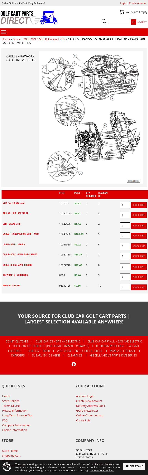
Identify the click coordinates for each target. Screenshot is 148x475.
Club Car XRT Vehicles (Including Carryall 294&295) (51, 346)
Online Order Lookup (89, 415)
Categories (3, 32)
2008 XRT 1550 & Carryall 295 (44, 39)
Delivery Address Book (90, 406)
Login (123, 3)
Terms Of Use (11, 406)
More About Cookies (102, 470)
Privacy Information (14, 410)
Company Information (16, 425)
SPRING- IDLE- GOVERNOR (15, 213)
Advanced (142, 22)
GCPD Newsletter (87, 410)
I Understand (134, 466)
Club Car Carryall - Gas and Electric (115, 341)
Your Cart (122, 12)
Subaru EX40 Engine (46, 355)
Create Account (137, 3)
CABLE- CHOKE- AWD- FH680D (17, 265)
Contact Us (83, 420)
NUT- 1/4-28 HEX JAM (13, 203)
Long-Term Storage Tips (17, 415)
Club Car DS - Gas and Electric (58, 341)
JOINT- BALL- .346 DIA (14, 244)
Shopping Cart (11, 455)
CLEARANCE (74, 355)
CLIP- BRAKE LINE (11, 223)
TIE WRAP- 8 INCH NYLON (15, 275)
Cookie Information (14, 430)
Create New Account (89, 401)
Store (17, 39)
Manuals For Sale (123, 351)
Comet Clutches (17, 341)
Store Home (10, 451)
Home (6, 39)
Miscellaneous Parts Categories (113, 355)
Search (104, 21)
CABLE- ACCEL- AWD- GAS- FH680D (20, 254)
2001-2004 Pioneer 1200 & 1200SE (80, 351)
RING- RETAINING (11, 285)
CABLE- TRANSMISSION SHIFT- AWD (21, 233)
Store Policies (10, 401)
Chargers (18, 355)
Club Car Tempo (39, 351)
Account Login (85, 396)
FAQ (5, 420)
